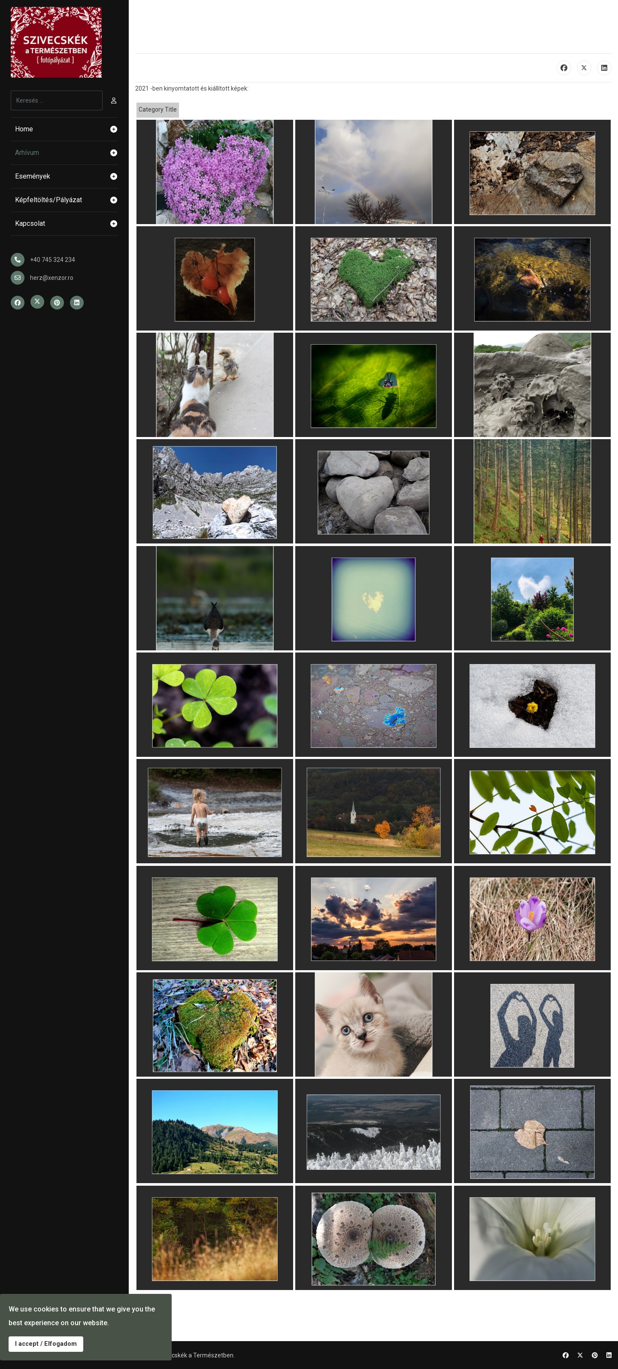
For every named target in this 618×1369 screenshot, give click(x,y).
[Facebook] (565, 1355)
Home (66, 129)
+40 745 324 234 (52, 259)
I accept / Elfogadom (46, 1344)
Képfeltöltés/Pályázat (66, 200)
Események (66, 176)
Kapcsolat (66, 223)
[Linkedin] (609, 1355)
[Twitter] (580, 1355)
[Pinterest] (595, 1355)
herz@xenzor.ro (51, 277)
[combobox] (57, 100)
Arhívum (66, 153)
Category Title (158, 109)
